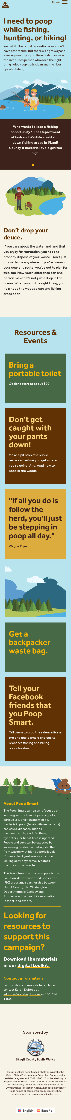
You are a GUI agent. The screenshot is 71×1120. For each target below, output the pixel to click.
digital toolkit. (33, 965)
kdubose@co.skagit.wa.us (22, 994)
